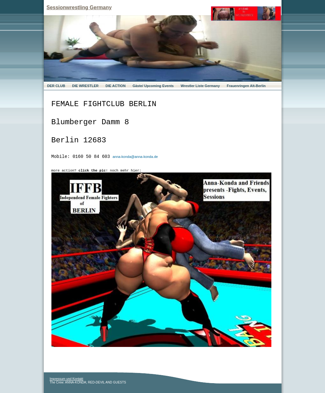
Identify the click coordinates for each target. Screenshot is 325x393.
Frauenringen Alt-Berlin (246, 86)
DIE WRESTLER (85, 86)
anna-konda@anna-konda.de (135, 157)
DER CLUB (56, 86)
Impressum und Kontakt (66, 379)
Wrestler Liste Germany (200, 86)
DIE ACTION (115, 86)
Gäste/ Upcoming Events (153, 86)
